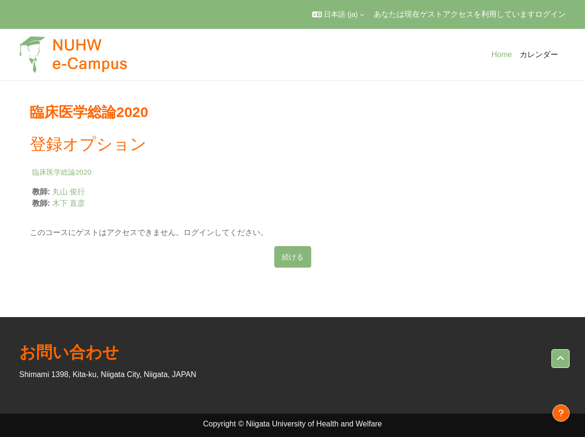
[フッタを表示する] (561, 413)
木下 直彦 (68, 203)
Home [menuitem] (501, 54)
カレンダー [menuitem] (539, 54)
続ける (293, 257)
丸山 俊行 (68, 192)
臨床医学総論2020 (61, 172)
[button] (338, 14)
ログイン (550, 14)
